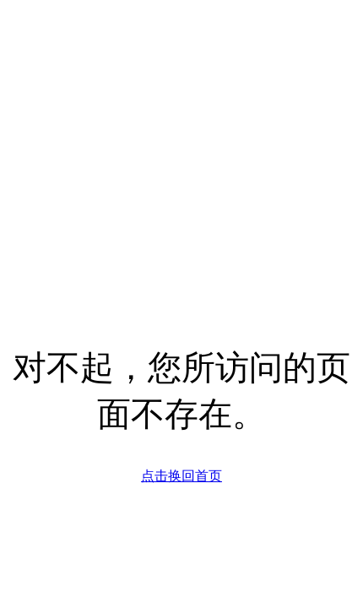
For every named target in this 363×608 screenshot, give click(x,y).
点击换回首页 (181, 476)
